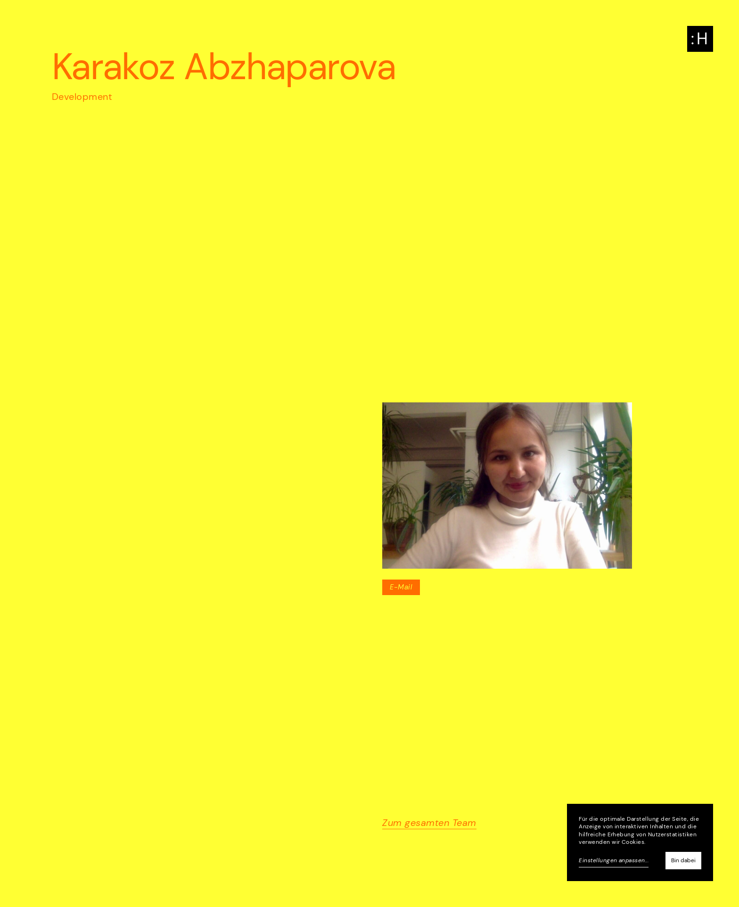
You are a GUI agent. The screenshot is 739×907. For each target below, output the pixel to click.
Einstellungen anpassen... (614, 860)
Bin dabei (683, 860)
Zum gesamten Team (429, 823)
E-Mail (401, 587)
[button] (700, 39)
